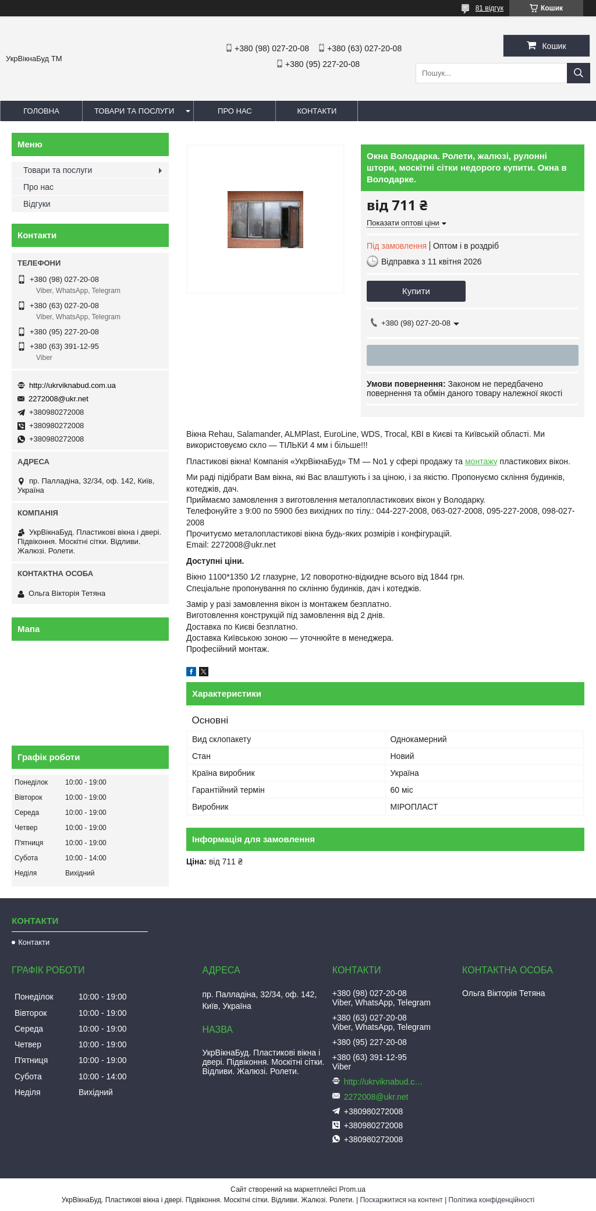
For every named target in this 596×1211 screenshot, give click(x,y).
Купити (416, 291)
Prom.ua (352, 1189)
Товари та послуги (134, 111)
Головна (41, 111)
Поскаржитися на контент (401, 1200)
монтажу (481, 461)
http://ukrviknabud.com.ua (72, 385)
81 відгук (489, 8)
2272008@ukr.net (58, 398)
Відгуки (37, 204)
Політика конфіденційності (492, 1200)
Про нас (235, 111)
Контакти (316, 111)
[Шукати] (578, 73)
